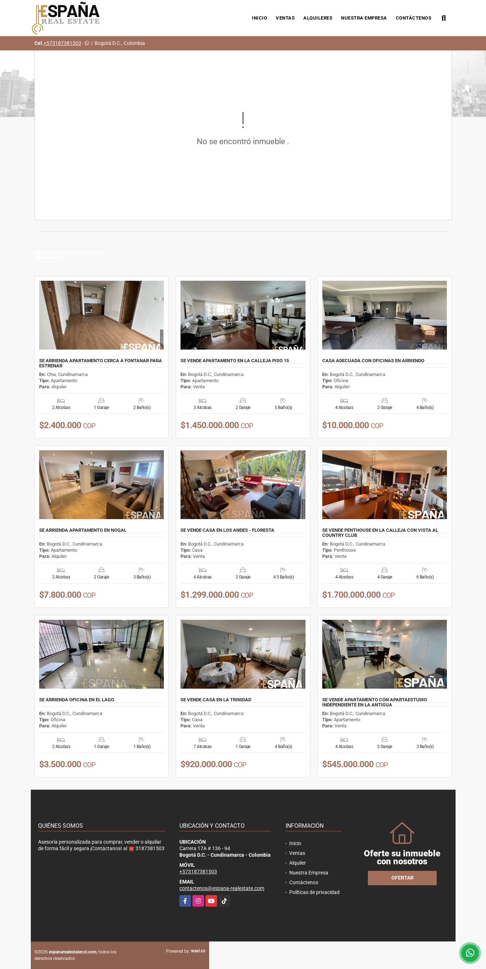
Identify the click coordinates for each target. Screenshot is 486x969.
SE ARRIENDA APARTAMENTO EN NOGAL (82, 530)
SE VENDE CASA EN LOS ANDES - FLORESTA (227, 530)
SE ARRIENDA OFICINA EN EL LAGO (76, 699)
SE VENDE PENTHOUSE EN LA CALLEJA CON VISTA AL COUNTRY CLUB (380, 533)
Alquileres (317, 18)
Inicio (259, 18)
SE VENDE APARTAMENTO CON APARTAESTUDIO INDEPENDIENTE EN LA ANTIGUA (374, 702)
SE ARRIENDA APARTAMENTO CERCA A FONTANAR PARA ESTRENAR (100, 363)
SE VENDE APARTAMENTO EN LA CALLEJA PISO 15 (234, 360)
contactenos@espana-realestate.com (221, 888)
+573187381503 (62, 43)
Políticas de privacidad (314, 892)
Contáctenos (414, 18)
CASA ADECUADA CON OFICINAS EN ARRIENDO (373, 360)
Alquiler (297, 863)
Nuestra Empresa (364, 18)
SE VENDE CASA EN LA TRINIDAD (215, 699)
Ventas (285, 18)
